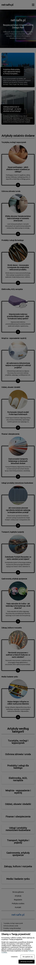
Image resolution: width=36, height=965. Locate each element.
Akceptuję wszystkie (27, 961)
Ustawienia (14, 956)
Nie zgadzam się (28, 956)
